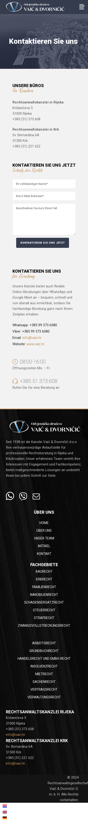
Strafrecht (44, 618)
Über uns (44, 530)
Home (44, 523)
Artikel (44, 546)
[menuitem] (18, 806)
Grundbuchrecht (44, 651)
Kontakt (44, 554)
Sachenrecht (44, 682)
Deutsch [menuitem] (13, 818)
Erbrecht (44, 579)
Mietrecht (44, 674)
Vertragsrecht (44, 689)
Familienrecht (44, 587)
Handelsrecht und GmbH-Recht (44, 658)
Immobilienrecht (44, 595)
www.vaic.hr (36, 344)
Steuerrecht (44, 610)
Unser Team (44, 538)
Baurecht (44, 571)
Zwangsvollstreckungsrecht (44, 625)
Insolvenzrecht (44, 666)
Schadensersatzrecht (44, 602)
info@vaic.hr (32, 338)
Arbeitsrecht (44, 643)
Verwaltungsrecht (44, 697)
